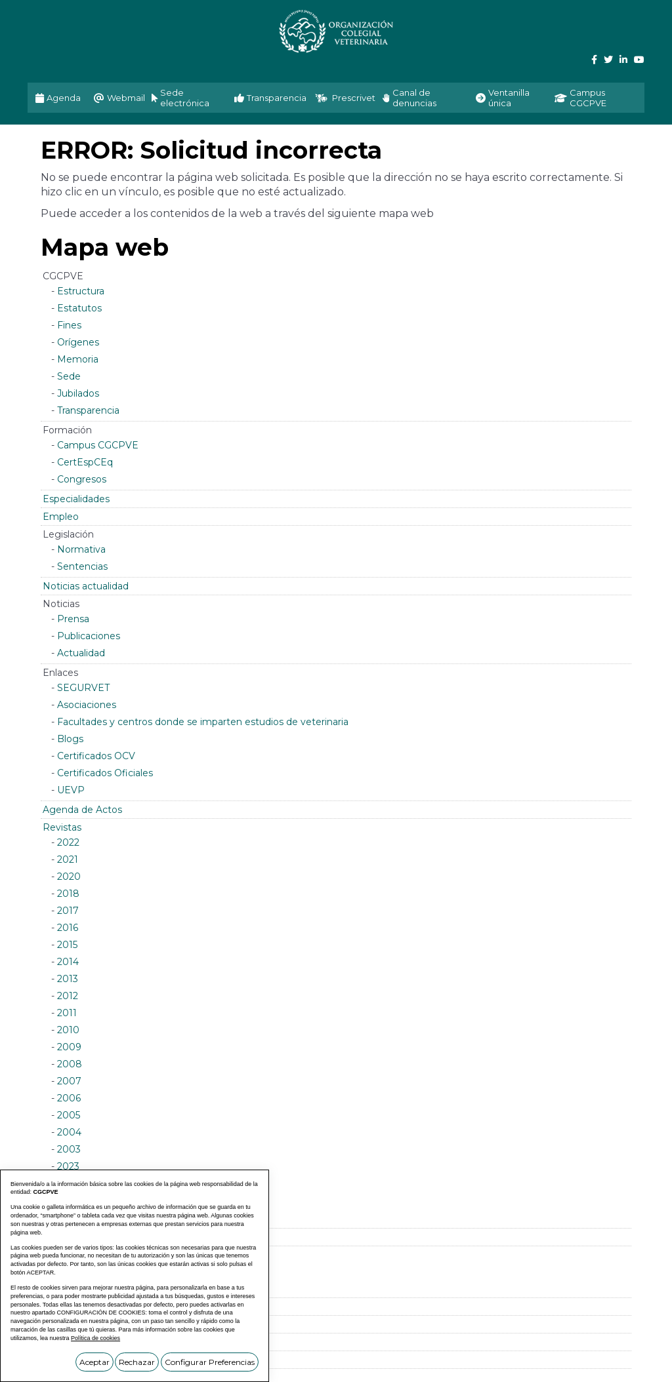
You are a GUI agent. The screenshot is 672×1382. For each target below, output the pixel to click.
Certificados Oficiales (105, 773)
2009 (69, 1047)
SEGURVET (83, 688)
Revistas (62, 827)
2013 (67, 979)
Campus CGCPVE (97, 445)
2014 (68, 962)
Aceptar (94, 1362)
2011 (67, 1013)
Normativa (81, 549)
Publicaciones (88, 636)
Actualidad (81, 653)
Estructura (80, 291)
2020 (69, 876)
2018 (68, 893)
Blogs (70, 739)
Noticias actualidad (86, 586)
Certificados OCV (96, 756)
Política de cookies (95, 1338)
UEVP (71, 790)
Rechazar (137, 1362)
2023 (68, 1166)
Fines (69, 325)
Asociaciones (86, 705)
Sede (69, 376)
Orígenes (78, 342)
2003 (69, 1149)
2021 (67, 859)
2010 (68, 1030)
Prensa (73, 619)
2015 (67, 945)
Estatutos (79, 308)
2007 (69, 1081)
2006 (69, 1098)
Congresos (81, 479)
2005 (68, 1115)
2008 (69, 1064)
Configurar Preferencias (210, 1362)
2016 (67, 928)
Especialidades (76, 499)
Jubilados (78, 393)
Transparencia (88, 410)
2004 (69, 1132)
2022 (68, 842)
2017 (68, 911)
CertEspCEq (85, 462)
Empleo (61, 517)
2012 (67, 996)
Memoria (77, 359)
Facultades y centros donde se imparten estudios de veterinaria (202, 722)
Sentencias (82, 566)
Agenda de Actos (82, 810)
